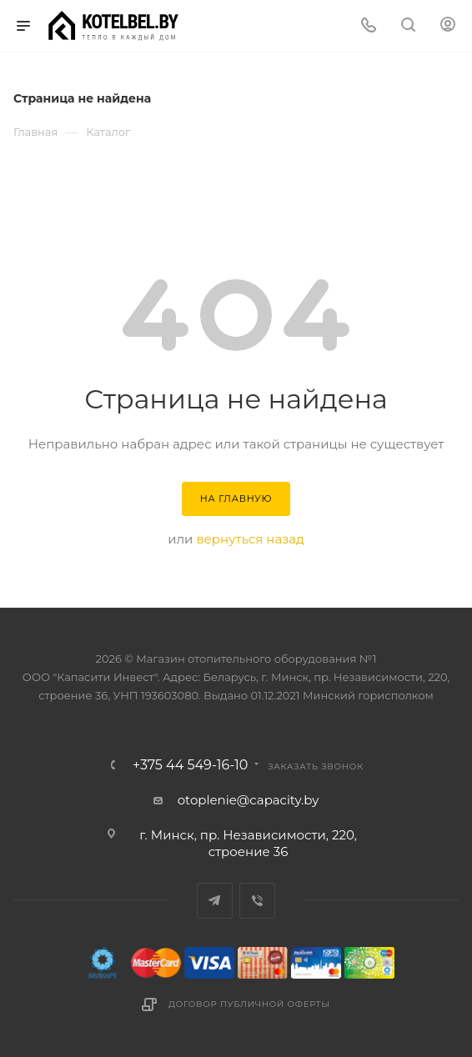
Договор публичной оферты (249, 1004)
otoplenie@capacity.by (248, 800)
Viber (257, 901)
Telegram (215, 901)
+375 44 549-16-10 (190, 765)
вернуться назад (250, 539)
